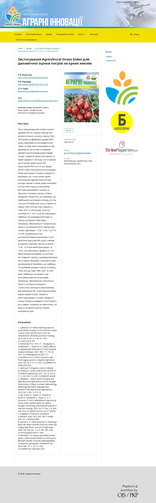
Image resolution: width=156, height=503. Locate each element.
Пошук (136, 34)
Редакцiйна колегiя (65, 34)
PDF (69, 130)
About (81, 34)
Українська (111, 60)
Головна (18, 34)
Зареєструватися (123, 2)
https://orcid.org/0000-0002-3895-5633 (33, 77)
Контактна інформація (26, 39)
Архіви (49, 34)
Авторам (94, 34)
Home (20, 48)
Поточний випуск (34, 34)
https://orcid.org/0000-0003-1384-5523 (33, 91)
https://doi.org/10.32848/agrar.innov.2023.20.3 (38, 100)
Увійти (136, 2)
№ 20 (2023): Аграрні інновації (47, 48)
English (109, 56)
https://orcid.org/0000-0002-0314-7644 (33, 84)
